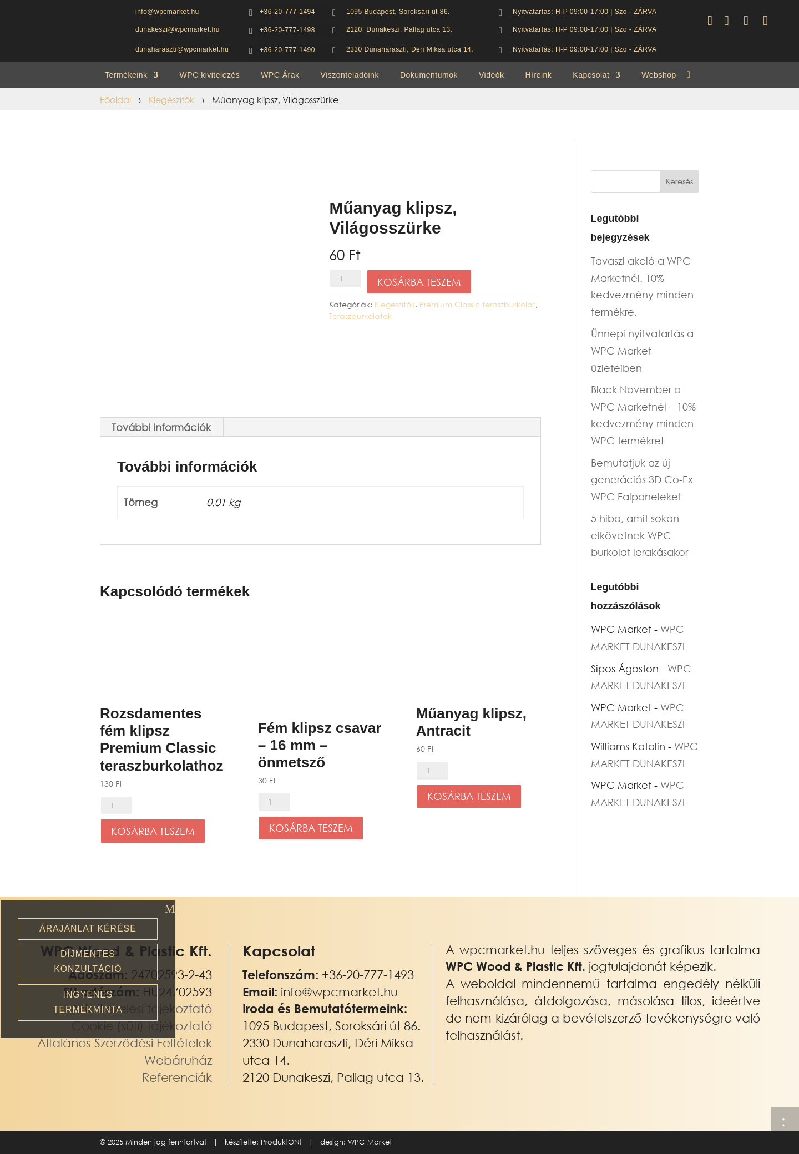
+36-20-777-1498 (287, 30)
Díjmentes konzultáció (88, 961)
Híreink (538, 74)
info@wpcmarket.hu (339, 992)
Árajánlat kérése (87, 928)
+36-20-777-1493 (368, 974)
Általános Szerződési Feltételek (124, 1043)
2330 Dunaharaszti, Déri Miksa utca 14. (409, 49)
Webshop (658, 74)
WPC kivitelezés (210, 74)
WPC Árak (280, 74)
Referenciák (177, 1077)
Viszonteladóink (350, 74)
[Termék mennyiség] (345, 278)
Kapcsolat (591, 74)
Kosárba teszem (419, 282)
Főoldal (115, 99)
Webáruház (178, 1060)
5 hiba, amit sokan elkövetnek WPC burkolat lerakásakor (639, 535)
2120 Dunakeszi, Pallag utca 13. (333, 1077)
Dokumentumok (429, 74)
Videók (491, 74)
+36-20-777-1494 (287, 12)
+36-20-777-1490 (287, 50)
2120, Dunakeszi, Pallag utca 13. (399, 29)
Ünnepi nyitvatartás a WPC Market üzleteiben (642, 350)
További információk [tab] (161, 427)
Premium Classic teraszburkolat (477, 304)
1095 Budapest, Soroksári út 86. (398, 12)
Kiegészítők (171, 99)
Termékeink (126, 74)
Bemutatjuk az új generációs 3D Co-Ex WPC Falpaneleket (642, 480)
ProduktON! (281, 1142)
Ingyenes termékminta (88, 1002)
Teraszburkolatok (360, 316)
